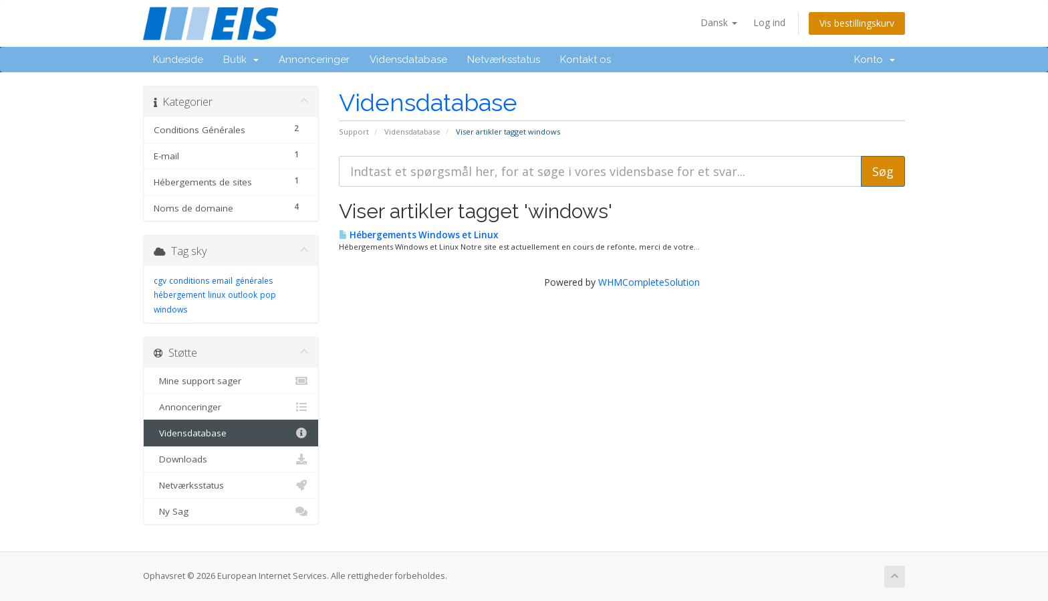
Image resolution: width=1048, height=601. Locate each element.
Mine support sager (231, 381)
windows (170, 309)
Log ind (769, 22)
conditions (189, 280)
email (222, 280)
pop (268, 294)
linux (216, 294)
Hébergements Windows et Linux (418, 235)
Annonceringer (314, 60)
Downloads (231, 459)
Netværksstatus (503, 60)
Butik (241, 60)
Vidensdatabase (408, 60)
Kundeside (178, 60)
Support (354, 131)
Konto (874, 60)
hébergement (179, 294)
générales (254, 280)
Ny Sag (231, 511)
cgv (160, 280)
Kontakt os (585, 60)
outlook (242, 294)
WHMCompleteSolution (649, 282)
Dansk (718, 22)
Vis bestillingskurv (856, 23)
